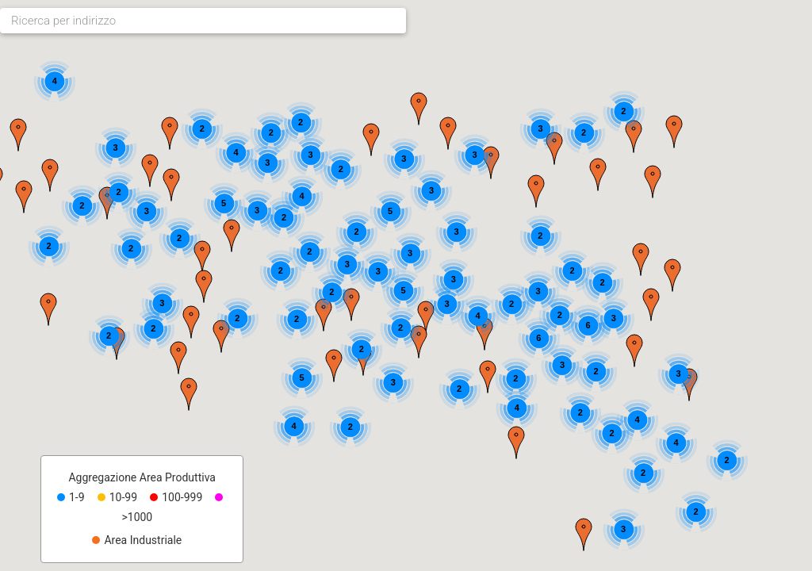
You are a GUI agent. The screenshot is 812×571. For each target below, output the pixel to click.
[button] (583, 534)
